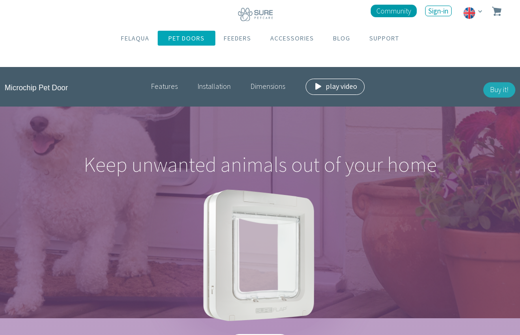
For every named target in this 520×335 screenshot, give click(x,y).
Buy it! (499, 89)
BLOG (341, 38)
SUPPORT (384, 38)
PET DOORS (186, 38)
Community (393, 10)
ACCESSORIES (292, 38)
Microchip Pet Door (36, 88)
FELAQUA (135, 38)
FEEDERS (237, 38)
